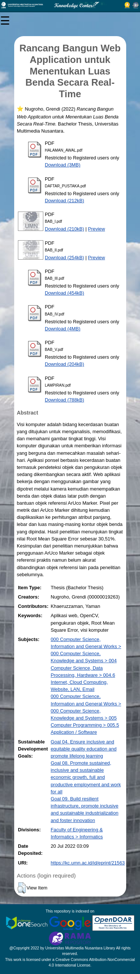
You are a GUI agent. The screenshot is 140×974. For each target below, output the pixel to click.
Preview (96, 229)
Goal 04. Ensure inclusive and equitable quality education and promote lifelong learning (83, 749)
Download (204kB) (64, 364)
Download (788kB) (64, 400)
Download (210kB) (64, 229)
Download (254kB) (64, 257)
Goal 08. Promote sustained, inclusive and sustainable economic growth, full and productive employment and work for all (86, 777)
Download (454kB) (64, 293)
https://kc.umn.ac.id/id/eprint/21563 (88, 863)
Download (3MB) (62, 165)
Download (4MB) (62, 328)
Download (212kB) (64, 200)
